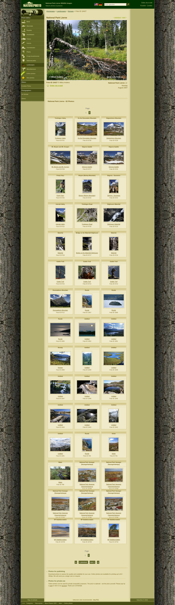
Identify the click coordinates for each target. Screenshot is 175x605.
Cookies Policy (26, 86)
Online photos (30, 73)
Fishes (29, 39)
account (64, 585)
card (51, 585)
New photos (30, 78)
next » (92, 562)
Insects (29, 43)
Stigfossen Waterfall (113, 204)
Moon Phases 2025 (51, 603)
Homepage (50, 11)
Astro (60, 603)
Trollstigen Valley (60, 118)
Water (60, 462)
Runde (87, 290)
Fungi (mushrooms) (33, 56)
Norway (71, 11)
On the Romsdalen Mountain (87, 118)
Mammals (30, 26)
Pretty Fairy (60, 175)
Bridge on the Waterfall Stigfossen (87, 233)
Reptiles (29, 30)
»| (98, 562)
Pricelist (143, 5)
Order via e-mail (56, 86)
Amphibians (30, 34)
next (123, 17)
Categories (29, 603)
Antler (114, 433)
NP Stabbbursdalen (60, 519)
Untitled (87, 319)
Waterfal (60, 233)
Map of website (32, 600)
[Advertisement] (142, 51)
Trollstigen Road (87, 204)
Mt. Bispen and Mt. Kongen (60, 147)
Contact (149, 5)
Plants (29, 52)
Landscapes (31, 65)
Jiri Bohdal (24, 94)
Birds (28, 21)
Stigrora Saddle (87, 147)
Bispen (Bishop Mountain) (87, 175)
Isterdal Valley (60, 204)
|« (75, 562)
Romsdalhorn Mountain (60, 290)
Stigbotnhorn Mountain (113, 118)
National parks (31, 60)
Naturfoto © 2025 (142, 600)
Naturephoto (39, 603)
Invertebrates (31, 47)
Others (23, 98)
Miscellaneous (31, 69)
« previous (83, 562)
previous (117, 17)
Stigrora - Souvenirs (113, 175)
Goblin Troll (60, 261)
